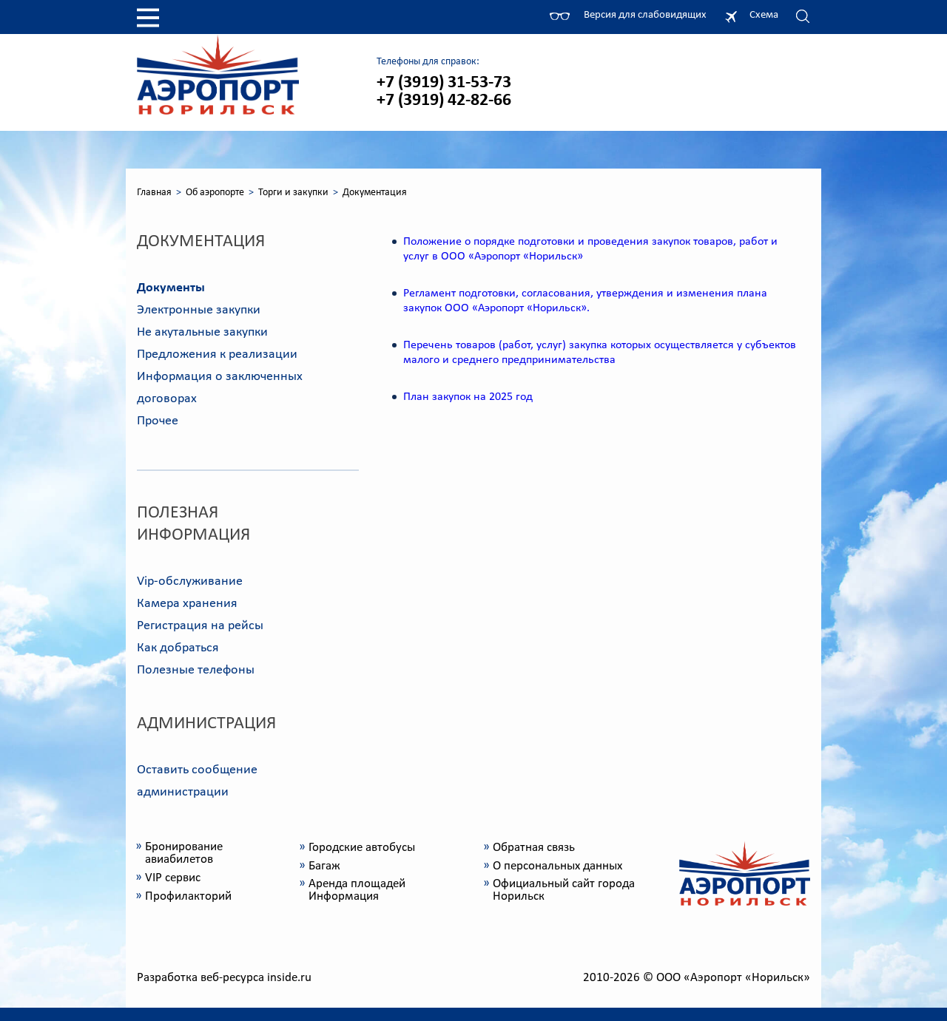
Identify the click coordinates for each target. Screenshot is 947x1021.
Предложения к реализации (217, 354)
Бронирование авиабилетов (184, 853)
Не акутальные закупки (202, 332)
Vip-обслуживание (190, 581)
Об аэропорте (215, 192)
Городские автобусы (362, 847)
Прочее (157, 421)
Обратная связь (534, 847)
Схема (763, 15)
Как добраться (178, 648)
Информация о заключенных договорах (220, 388)
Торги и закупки (293, 192)
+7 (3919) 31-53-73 (444, 83)
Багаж (324, 866)
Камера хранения (187, 604)
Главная (154, 192)
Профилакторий (188, 896)
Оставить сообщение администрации (197, 781)
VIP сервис (172, 878)
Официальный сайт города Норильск (564, 890)
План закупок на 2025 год (468, 397)
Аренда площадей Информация (357, 890)
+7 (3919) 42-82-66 (444, 100)
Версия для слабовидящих (645, 15)
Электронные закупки (198, 310)
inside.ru (289, 977)
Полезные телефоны (196, 670)
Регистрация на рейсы (200, 626)
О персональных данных (557, 866)
